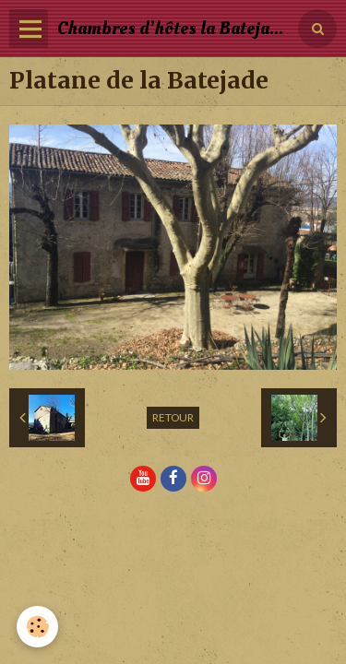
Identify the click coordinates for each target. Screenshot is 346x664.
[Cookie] (37, 626)
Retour (173, 417)
